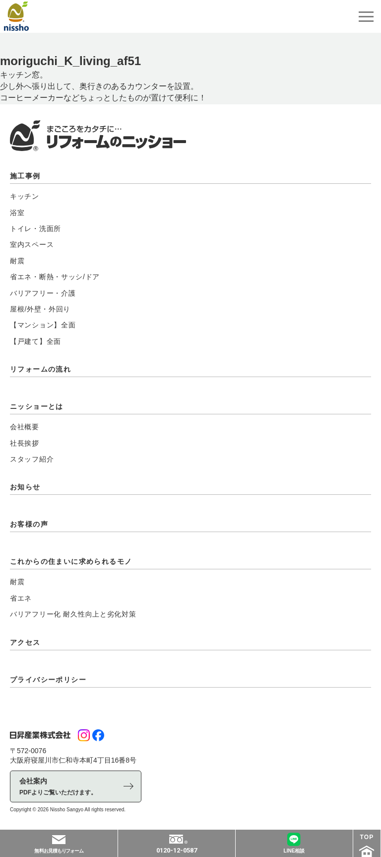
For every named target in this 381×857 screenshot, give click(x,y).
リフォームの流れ (40, 369)
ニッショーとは (37, 406)
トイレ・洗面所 (35, 229)
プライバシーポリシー (48, 680)
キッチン (24, 196)
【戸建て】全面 (35, 341)
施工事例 (25, 176)
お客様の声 (29, 524)
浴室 (17, 213)
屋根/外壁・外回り (40, 309)
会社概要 (24, 427)
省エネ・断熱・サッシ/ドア (55, 277)
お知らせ (25, 487)
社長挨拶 (24, 443)
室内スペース (32, 244)
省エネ (21, 598)
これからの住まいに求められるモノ (71, 561)
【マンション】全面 (42, 325)
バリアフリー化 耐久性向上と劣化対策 (73, 614)
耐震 (17, 261)
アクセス (25, 642)
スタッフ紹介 (32, 459)
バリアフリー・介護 (42, 293)
